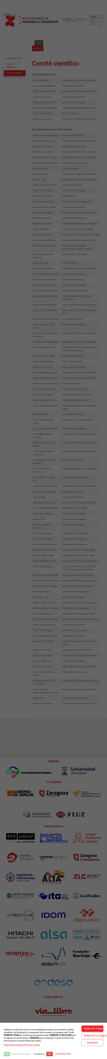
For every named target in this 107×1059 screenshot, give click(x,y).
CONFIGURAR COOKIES (62, 1054)
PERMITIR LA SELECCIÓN (93, 1035)
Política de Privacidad (13, 1045)
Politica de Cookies (32, 1045)
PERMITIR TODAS (93, 1028)
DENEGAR (92, 1042)
